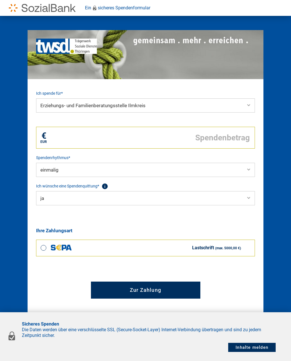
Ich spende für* (49, 93)
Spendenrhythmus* (53, 158)
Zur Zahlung (145, 290)
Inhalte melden (252, 347)
